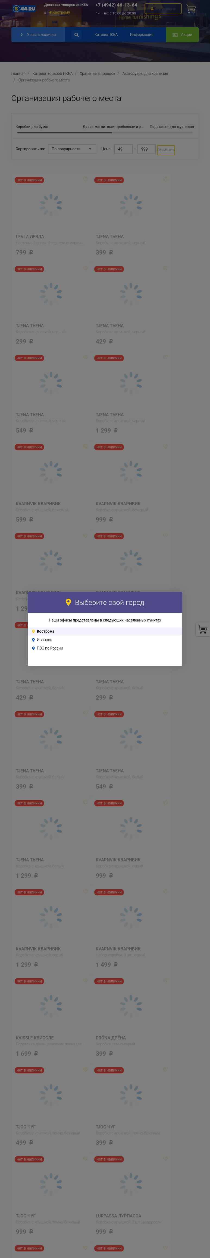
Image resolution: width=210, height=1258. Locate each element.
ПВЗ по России (50, 648)
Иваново (44, 640)
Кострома (46, 631)
